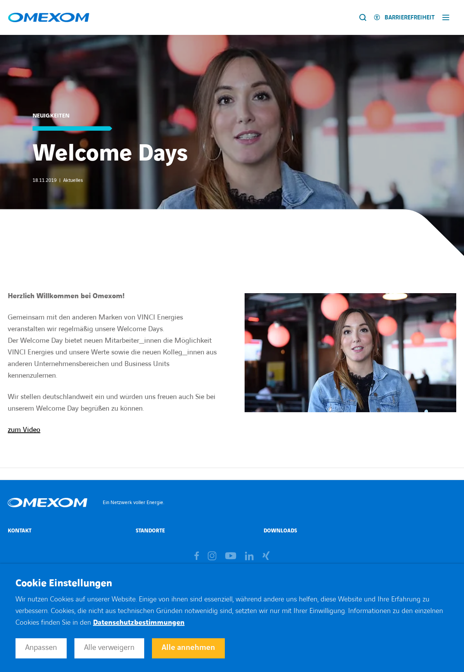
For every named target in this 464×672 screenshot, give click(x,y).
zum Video (24, 430)
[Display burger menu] (447, 17)
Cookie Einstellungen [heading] (64, 583)
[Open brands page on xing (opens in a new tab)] (266, 556)
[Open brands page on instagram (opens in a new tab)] (212, 556)
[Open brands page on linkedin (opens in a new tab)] (249, 556)
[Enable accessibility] (404, 18)
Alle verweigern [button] (109, 647)
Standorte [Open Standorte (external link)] (150, 530)
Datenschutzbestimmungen (139, 622)
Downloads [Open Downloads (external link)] (280, 530)
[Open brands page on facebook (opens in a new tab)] (196, 556)
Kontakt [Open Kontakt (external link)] (19, 530)
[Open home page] (49, 17)
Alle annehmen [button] (188, 647)
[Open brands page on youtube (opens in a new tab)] (231, 556)
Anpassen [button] (41, 647)
